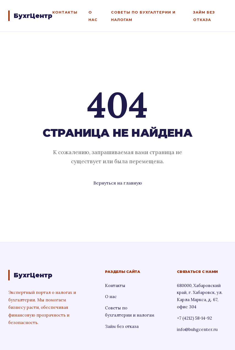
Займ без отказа (122, 326)
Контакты (64, 12)
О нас (111, 296)
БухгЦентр (33, 16)
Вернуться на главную (117, 183)
